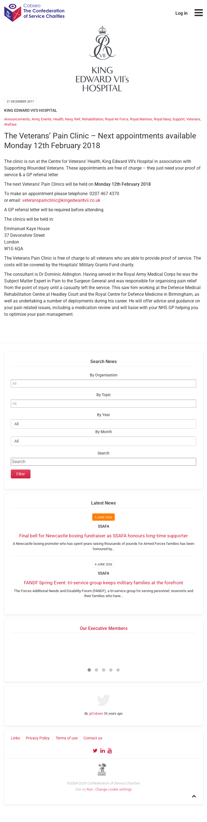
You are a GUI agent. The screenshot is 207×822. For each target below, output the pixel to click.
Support (178, 119)
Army (35, 119)
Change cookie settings (113, 789)
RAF (77, 119)
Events (46, 119)
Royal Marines (141, 119)
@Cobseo (96, 714)
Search (103, 453)
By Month (103, 431)
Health (58, 119)
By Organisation (103, 375)
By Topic (103, 395)
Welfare (10, 124)
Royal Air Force (116, 119)
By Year (103, 415)
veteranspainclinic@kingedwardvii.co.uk (61, 200)
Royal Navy (162, 119)
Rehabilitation (92, 119)
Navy (69, 119)
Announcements (17, 119)
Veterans (193, 119)
